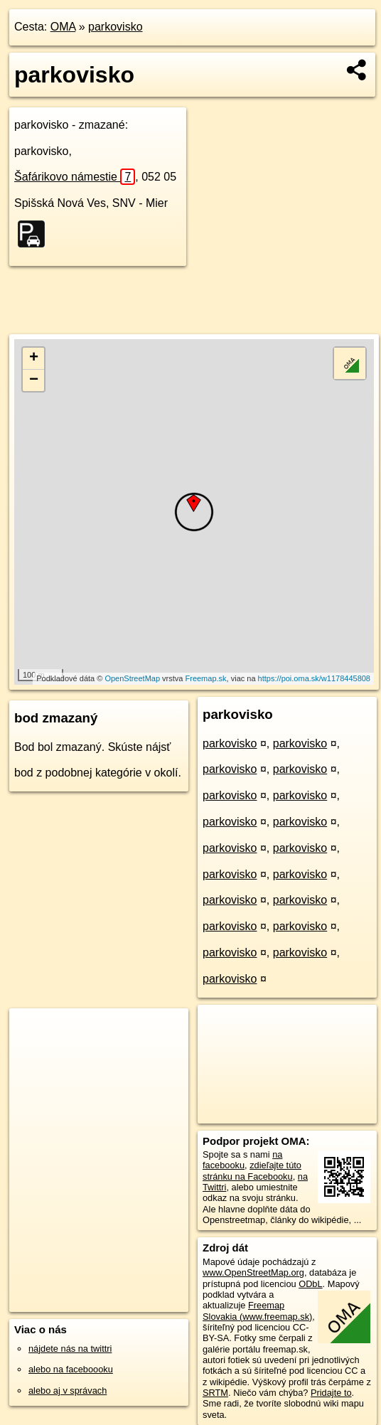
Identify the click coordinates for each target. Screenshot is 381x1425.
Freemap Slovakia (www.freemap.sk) (257, 1310)
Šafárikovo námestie (74, 177)
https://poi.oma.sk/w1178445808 (314, 678)
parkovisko (115, 27)
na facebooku (242, 1159)
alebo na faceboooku (70, 1369)
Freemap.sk (206, 678)
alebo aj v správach (67, 1390)
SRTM (215, 1392)
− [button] (33, 380)
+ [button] (33, 358)
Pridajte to (331, 1392)
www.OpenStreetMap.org (253, 1272)
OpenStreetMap (132, 678)
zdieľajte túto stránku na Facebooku (252, 1170)
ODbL (310, 1284)
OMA (63, 27)
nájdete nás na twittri (70, 1348)
